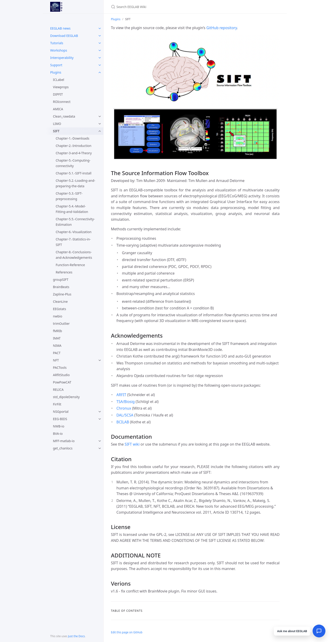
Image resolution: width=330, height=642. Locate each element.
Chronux (123, 408)
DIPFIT (58, 94)
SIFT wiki (132, 444)
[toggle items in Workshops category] (99, 50)
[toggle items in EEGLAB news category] (99, 28)
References (64, 272)
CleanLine (60, 301)
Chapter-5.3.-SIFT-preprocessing (69, 196)
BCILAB (122, 421)
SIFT (56, 131)
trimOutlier (61, 323)
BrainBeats (61, 287)
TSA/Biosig (125, 401)
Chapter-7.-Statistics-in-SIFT (73, 242)
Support (56, 65)
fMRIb (57, 331)
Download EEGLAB (64, 35)
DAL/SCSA (124, 415)
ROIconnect (62, 101)
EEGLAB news (60, 28)
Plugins (55, 72)
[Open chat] (319, 631)
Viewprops (61, 87)
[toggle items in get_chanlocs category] (99, 448)
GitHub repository (221, 27)
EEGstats (59, 309)
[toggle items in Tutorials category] (99, 43)
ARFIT (121, 394)
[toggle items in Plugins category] (99, 72)
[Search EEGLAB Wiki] (165, 7)
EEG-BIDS (60, 419)
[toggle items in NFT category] (99, 360)
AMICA (58, 109)
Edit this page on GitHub (126, 632)
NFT (56, 360)
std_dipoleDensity (66, 397)
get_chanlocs (62, 448)
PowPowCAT (62, 382)
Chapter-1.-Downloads (72, 138)
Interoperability (62, 57)
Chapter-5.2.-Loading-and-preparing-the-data (75, 183)
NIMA (57, 345)
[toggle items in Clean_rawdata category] (99, 116)
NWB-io (58, 426)
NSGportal (61, 411)
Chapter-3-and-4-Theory (74, 153)
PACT (56, 353)
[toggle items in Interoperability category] (99, 57)
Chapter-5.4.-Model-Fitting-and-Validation (72, 209)
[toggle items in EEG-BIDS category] (99, 419)
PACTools (59, 367)
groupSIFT (60, 279)
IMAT (56, 338)
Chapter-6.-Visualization (73, 232)
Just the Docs (76, 636)
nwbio (57, 316)
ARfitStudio (61, 375)
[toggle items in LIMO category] (99, 123)
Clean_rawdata (64, 116)
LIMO (57, 123)
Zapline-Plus (62, 294)
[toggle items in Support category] (99, 65)
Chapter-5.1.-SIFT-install (73, 173)
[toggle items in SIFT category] (99, 131)
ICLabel (58, 79)
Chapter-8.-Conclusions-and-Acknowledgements (74, 255)
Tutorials (56, 43)
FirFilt (57, 404)
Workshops (58, 50)
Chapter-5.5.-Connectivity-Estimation (75, 222)
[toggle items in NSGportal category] (99, 411)
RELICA (58, 389)
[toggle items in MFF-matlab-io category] (99, 441)
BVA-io (58, 433)
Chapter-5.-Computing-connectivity (73, 163)
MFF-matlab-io (63, 441)
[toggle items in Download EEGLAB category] (99, 35)
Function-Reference (70, 265)
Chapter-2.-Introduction (73, 145)
